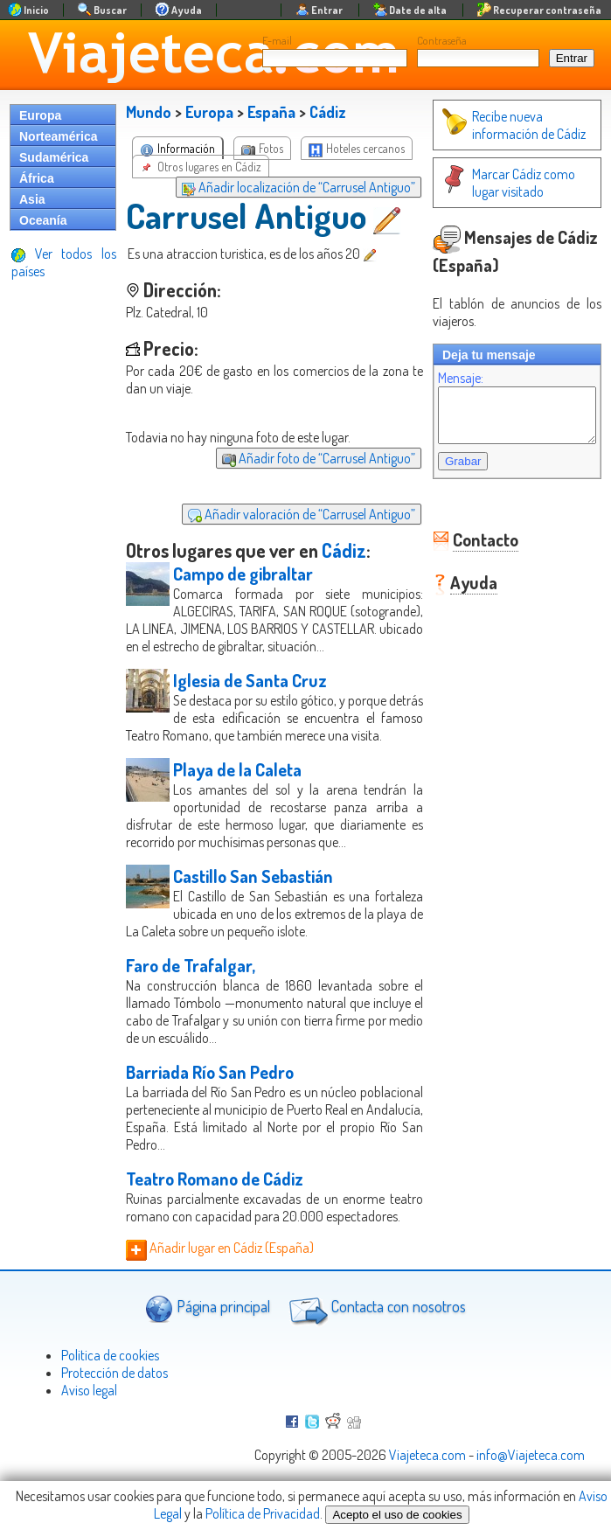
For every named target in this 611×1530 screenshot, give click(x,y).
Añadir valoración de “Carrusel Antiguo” (284, 514)
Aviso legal (89, 1442)
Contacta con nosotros (375, 1361)
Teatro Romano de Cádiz (214, 1213)
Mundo (148, 112)
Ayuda (456, 592)
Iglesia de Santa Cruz (250, 697)
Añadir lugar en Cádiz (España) (220, 1300)
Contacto (468, 550)
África (36, 178)
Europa (40, 115)
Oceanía (42, 220)
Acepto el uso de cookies (397, 1514)
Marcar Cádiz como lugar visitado (505, 182)
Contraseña (442, 40)
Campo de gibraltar (243, 573)
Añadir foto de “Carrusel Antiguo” (301, 458)
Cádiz (327, 112)
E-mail (277, 40)
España (271, 112)
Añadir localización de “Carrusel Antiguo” (281, 187)
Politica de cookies (110, 1407)
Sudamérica (53, 157)
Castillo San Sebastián (253, 911)
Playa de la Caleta (237, 804)
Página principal (207, 1361)
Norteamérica (58, 136)
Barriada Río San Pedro (210, 1106)
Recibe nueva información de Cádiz (495, 125)
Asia (32, 199)
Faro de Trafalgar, (190, 1000)
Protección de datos (114, 1425)
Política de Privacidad (262, 1513)
